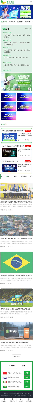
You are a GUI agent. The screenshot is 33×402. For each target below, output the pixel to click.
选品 (15, 176)
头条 (7, 176)
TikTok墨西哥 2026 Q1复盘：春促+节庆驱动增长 (17, 36)
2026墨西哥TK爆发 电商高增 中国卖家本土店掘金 (17, 51)
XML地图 (17, 396)
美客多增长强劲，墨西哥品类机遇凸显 (16, 57)
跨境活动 (4, 124)
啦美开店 (24, 176)
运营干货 (12, 22)
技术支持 (23, 396)
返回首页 (29, 396)
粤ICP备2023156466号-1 (7, 396)
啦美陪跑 (20, 22)
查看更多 (28, 29)
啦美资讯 (4, 22)
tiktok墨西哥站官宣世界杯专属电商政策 (16, 65)
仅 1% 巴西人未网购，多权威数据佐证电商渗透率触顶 (17, 44)
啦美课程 (28, 22)
